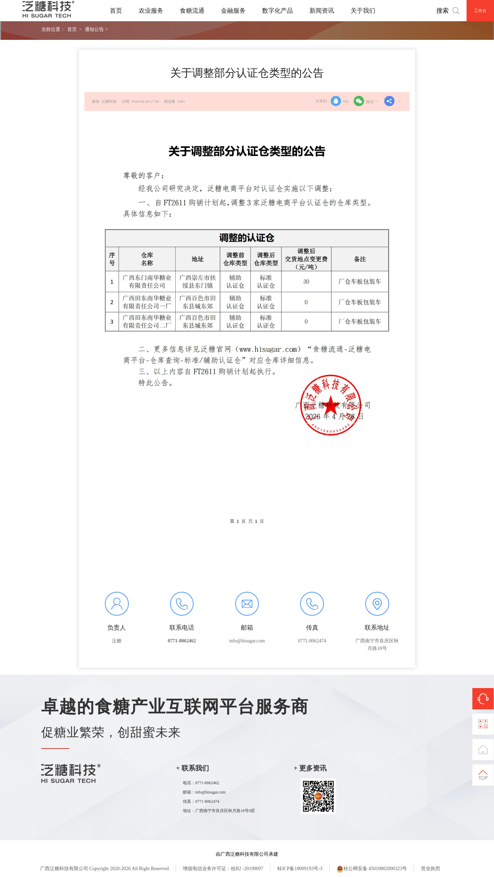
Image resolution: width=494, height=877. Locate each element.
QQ (340, 101)
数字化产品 (277, 10)
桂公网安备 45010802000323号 (372, 869)
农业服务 (151, 10)
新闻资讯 (321, 10)
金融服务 (233, 10)
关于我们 (363, 10)
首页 (116, 10)
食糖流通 (192, 10)
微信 (366, 101)
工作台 (480, 10)
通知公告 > (96, 29)
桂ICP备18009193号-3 (299, 868)
